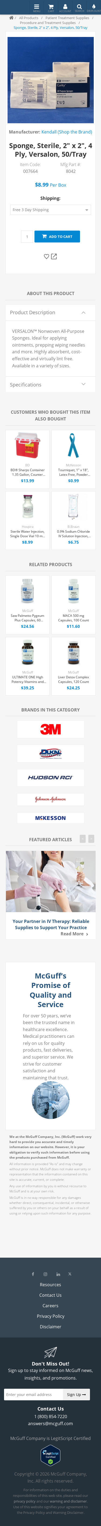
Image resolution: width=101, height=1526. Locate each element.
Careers (50, 1306)
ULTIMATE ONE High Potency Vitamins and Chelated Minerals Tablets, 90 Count (28, 679)
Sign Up (76, 1394)
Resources (50, 1285)
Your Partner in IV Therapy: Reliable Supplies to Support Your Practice (51, 924)
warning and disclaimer (68, 1501)
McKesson (73, 465)
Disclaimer (50, 1327)
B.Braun (73, 526)
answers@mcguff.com (50, 1423)
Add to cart (57, 236)
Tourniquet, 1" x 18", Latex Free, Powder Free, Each (73, 472)
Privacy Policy (50, 1316)
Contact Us (50, 1295)
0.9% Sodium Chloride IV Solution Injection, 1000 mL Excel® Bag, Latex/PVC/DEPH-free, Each (73, 534)
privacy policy (25, 1501)
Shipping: (50, 198)
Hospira (27, 526)
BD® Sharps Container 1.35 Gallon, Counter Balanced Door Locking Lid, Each (27, 472)
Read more (72, 934)
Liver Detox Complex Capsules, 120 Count (73, 679)
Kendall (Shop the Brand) (66, 132)
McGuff (27, 610)
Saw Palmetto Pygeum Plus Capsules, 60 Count (27, 618)
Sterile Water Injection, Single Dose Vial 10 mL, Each (27, 534)
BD (27, 465)
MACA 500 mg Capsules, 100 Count (73, 618)
